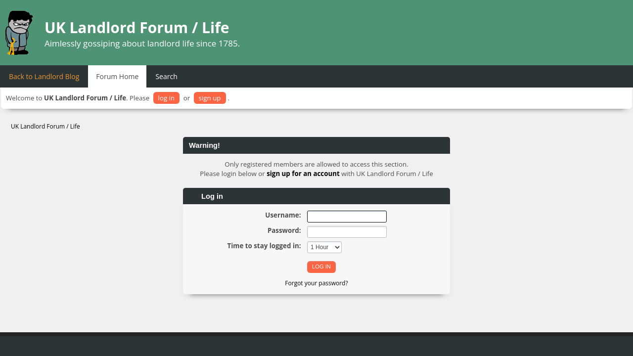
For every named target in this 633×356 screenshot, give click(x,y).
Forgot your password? (316, 283)
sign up (210, 97)
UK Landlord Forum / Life (137, 27)
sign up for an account (303, 173)
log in (166, 97)
